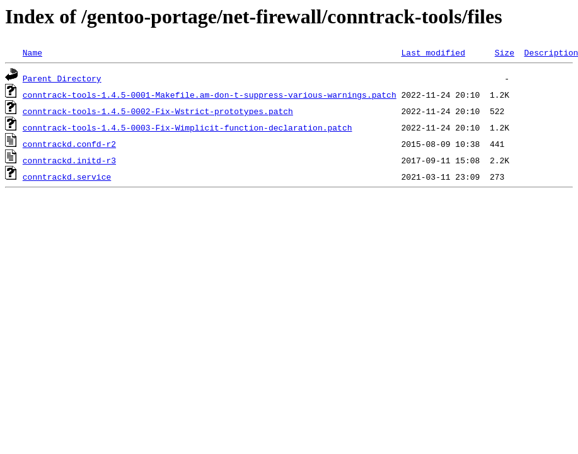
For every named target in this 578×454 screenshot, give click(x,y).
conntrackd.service (67, 176)
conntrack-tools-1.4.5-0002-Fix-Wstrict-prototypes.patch (158, 111)
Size (504, 52)
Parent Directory (62, 78)
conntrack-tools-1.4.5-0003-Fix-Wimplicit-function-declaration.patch (187, 127)
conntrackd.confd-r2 (69, 143)
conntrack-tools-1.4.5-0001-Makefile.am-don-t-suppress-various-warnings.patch (209, 94)
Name (32, 52)
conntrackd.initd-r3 (69, 160)
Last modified (433, 52)
